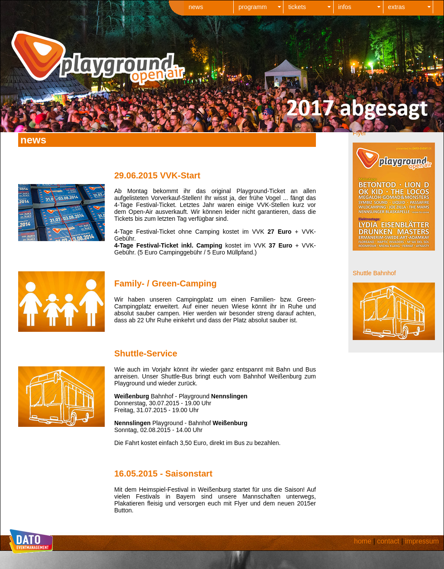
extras (396, 6)
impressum (422, 541)
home (362, 541)
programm (252, 6)
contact (388, 541)
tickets (297, 6)
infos (344, 6)
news (196, 6)
